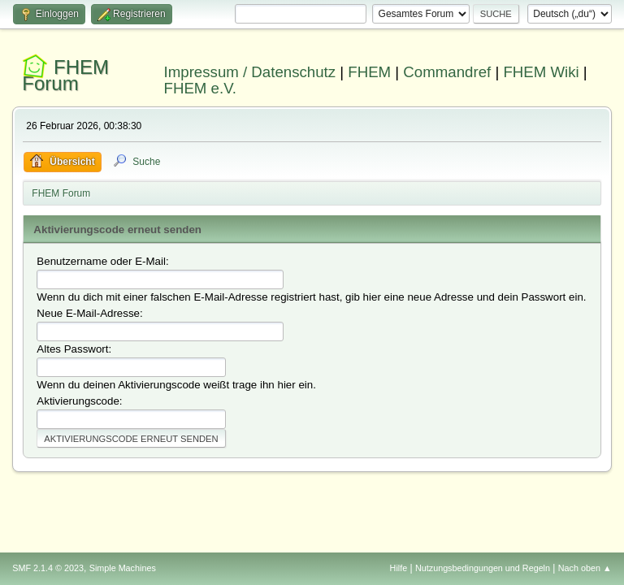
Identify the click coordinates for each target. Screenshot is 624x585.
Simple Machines (122, 568)
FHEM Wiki (540, 71)
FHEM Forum (65, 75)
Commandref (447, 71)
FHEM (369, 71)
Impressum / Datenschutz (250, 71)
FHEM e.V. (200, 88)
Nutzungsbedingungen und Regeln (482, 568)
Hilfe (399, 568)
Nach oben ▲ (585, 568)
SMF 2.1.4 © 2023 (48, 568)
